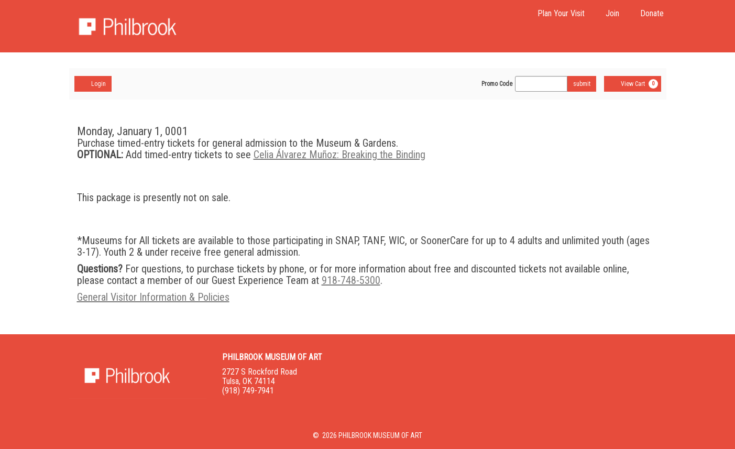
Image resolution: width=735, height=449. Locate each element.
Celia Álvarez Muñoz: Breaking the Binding (339, 154)
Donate (652, 13)
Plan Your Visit (561, 13)
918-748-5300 (351, 280)
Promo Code (496, 84)
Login (93, 83)
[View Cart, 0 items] (632, 84)
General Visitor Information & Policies (153, 297)
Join (612, 13)
